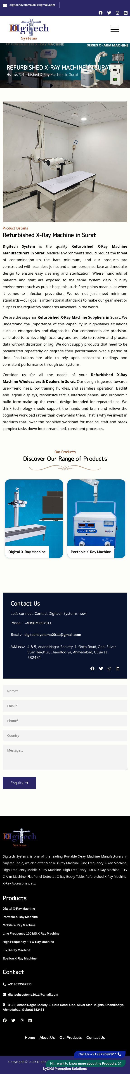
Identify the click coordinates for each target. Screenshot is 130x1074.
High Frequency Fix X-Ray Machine (28, 942)
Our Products (70, 1037)
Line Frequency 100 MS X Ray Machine (31, 933)
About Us (47, 1037)
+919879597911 (38, 623)
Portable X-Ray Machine (20, 917)
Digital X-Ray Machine (19, 908)
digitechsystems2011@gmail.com (32, 5)
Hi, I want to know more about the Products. (85, 1063)
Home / (13, 74)
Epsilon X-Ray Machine (20, 958)
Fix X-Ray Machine (16, 950)
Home (30, 1037)
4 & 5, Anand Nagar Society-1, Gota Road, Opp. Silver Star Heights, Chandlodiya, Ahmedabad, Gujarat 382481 (64, 1007)
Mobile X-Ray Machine (19, 925)
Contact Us (95, 1037)
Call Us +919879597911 (99, 1054)
